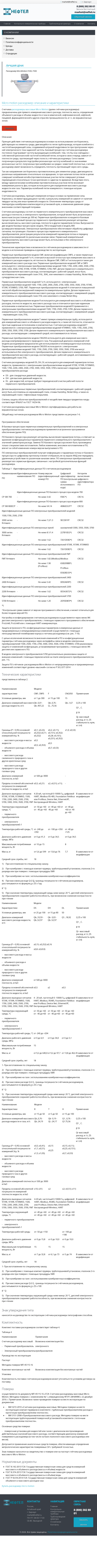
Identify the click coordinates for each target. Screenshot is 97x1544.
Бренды (9, 46)
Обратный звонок (83, 16)
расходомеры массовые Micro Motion (30, 109)
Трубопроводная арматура (59, 23)
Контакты (91, 23)
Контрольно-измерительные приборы (29, 23)
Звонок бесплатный (85, 9)
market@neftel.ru (69, 2)
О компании (79, 23)
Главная (7, 23)
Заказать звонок (83, 1522)
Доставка (9, 49)
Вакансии (10, 38)
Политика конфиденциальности (19, 42)
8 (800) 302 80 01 (86, 6)
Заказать (9, 128)
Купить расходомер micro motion (18, 1486)
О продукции (11, 53)
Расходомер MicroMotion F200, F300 (21, 71)
